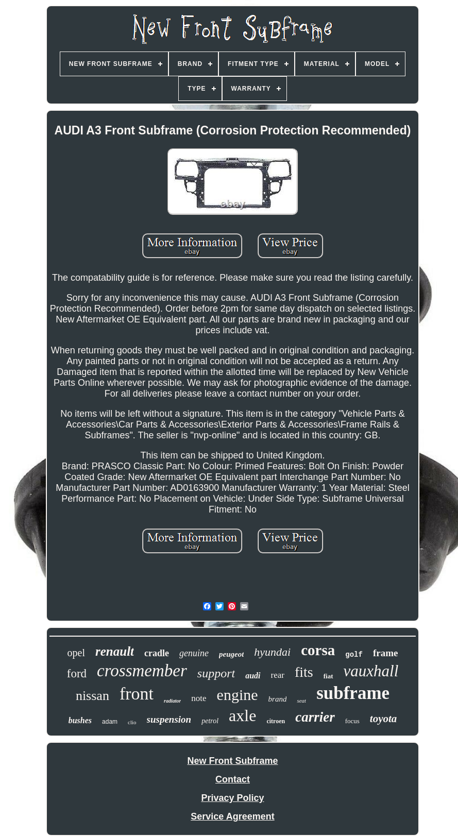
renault (114, 651)
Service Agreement (232, 816)
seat (301, 700)
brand (277, 699)
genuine (194, 653)
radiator (172, 701)
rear (277, 675)
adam (109, 721)
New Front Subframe (232, 761)
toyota (383, 718)
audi (252, 675)
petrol (209, 721)
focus (352, 721)
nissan (92, 695)
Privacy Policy (232, 798)
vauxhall (371, 671)
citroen (275, 721)
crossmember (142, 670)
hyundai (272, 651)
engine (237, 694)
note (198, 698)
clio (132, 722)
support (216, 673)
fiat (328, 676)
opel (76, 652)
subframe (352, 693)
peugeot (231, 654)
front (137, 693)
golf (354, 655)
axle (242, 715)
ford (77, 673)
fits (304, 672)
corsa (318, 650)
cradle (156, 653)
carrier (315, 717)
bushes (80, 720)
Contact (232, 779)
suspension (169, 719)
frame (385, 652)
